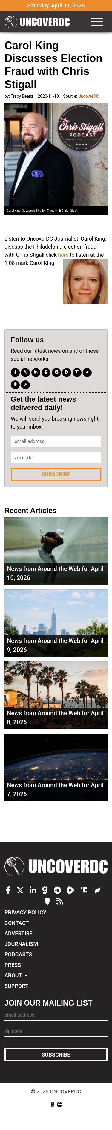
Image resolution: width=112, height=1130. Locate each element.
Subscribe (56, 474)
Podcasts (18, 954)
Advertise (18, 933)
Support (16, 986)
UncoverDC (39, 22)
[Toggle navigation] (97, 22)
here (63, 255)
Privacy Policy (25, 912)
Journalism (21, 944)
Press (12, 965)
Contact (16, 923)
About (13, 975)
